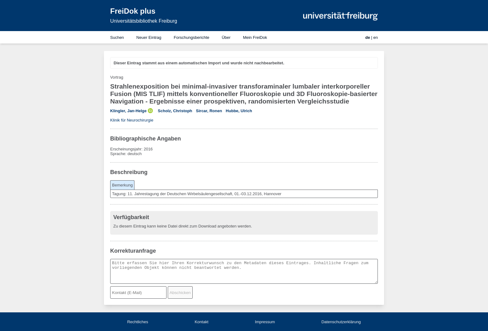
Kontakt (201, 322)
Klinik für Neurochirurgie (131, 120)
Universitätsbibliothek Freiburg (143, 21)
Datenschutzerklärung (341, 322)
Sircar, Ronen (209, 110)
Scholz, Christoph (175, 110)
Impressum (265, 322)
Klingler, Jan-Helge (128, 110)
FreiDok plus (132, 11)
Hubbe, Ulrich (239, 110)
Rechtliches (137, 322)
